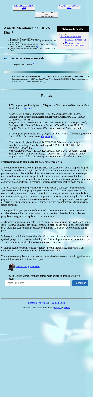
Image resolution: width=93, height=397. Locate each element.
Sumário (32, 302)
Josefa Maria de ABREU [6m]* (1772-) (69, 7)
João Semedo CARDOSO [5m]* (70, 37)
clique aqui (47, 136)
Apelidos (43, 302)
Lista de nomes (57, 302)
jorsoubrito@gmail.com (24, 266)
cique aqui (28, 108)
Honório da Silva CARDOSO (74, 45)
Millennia (67, 308)
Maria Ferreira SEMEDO (73, 43)
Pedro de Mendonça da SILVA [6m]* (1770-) (24, 7)
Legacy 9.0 (58, 308)
